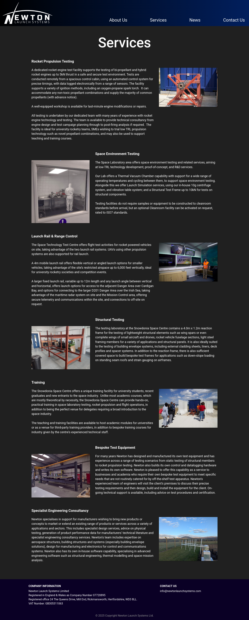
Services (158, 20)
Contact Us (234, 20)
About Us (118, 20)
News (194, 20)
